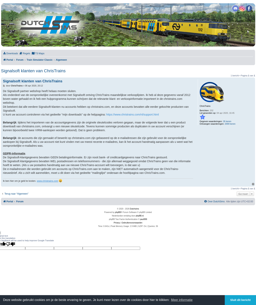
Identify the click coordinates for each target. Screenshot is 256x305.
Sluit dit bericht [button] (240, 300)
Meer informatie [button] (182, 300)
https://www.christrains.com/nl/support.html (132, 114)
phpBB (118, 212)
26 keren (227, 121)
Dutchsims (134, 209)
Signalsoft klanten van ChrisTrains (33, 70)
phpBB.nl (140, 216)
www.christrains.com (47, 181)
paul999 (143, 219)
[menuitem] (10, 53)
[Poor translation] (10, 244)
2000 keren (230, 124)
